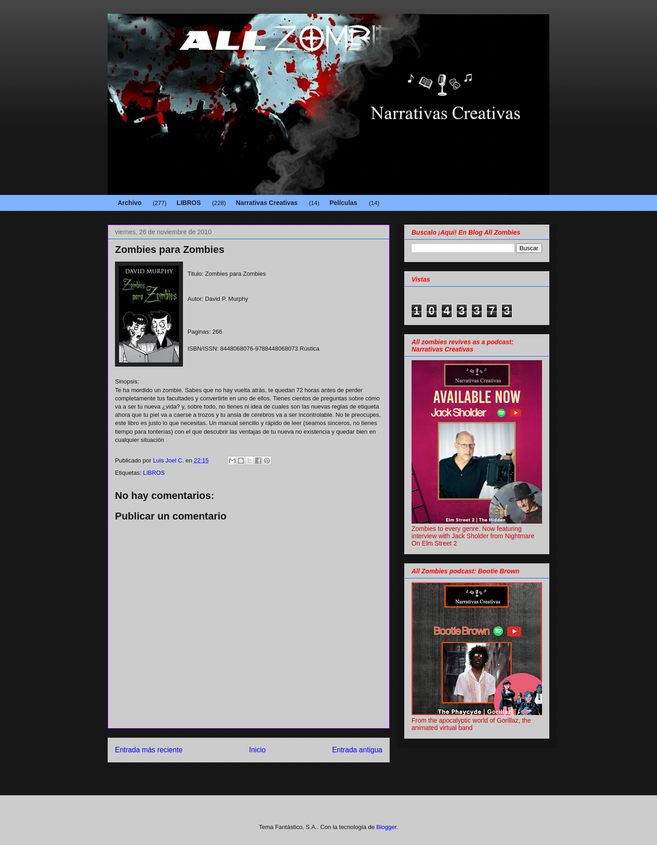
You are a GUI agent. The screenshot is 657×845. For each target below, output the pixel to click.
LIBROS (189, 202)
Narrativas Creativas (266, 202)
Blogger (386, 827)
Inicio (257, 750)
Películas (343, 202)
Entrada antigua (357, 750)
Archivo (129, 202)
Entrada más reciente (148, 750)
